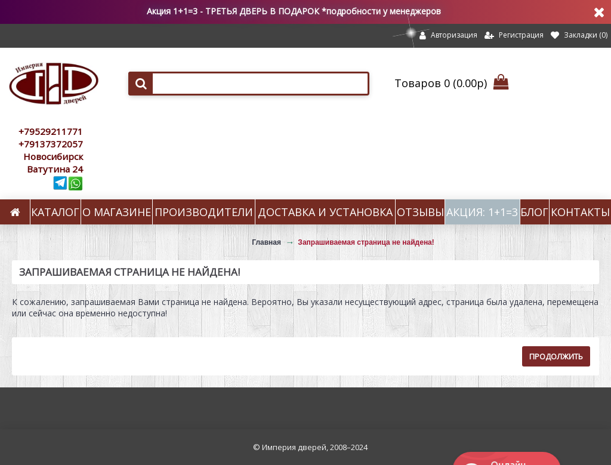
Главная (266, 242)
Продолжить (556, 356)
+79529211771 (50, 131)
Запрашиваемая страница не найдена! (366, 242)
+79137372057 (50, 144)
